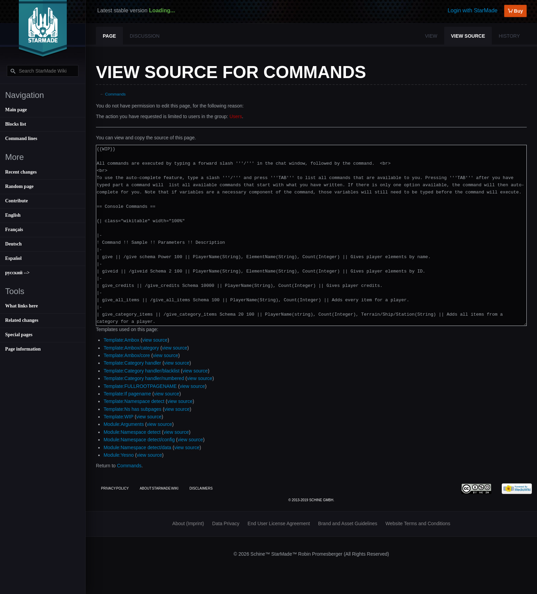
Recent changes (21, 172)
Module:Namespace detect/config (139, 439)
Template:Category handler (132, 363)
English (13, 215)
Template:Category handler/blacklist (141, 371)
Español (13, 258)
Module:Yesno (118, 455)
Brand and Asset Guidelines (347, 523)
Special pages (19, 334)
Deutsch (13, 244)
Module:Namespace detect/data (137, 447)
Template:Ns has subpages (132, 409)
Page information (23, 349)
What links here (21, 305)
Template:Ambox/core (126, 355)
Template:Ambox (121, 340)
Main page (16, 109)
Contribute (16, 200)
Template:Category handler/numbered (143, 378)
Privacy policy (115, 488)
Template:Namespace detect (133, 401)
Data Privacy (225, 523)
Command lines (21, 138)
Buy (515, 11)
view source (154, 340)
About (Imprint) (188, 523)
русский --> (17, 272)
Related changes (21, 320)
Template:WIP (118, 416)
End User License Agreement (279, 523)
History (509, 36)
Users (235, 116)
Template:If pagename (127, 393)
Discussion (145, 36)
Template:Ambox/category (131, 348)
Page (109, 36)
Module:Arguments (123, 424)
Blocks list (15, 124)
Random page (19, 186)
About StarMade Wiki (159, 488)
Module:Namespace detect (132, 432)
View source (468, 36)
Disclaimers (201, 488)
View (431, 36)
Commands (115, 94)
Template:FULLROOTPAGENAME (140, 386)
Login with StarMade (473, 10)
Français (14, 229)
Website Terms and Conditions (418, 523)
